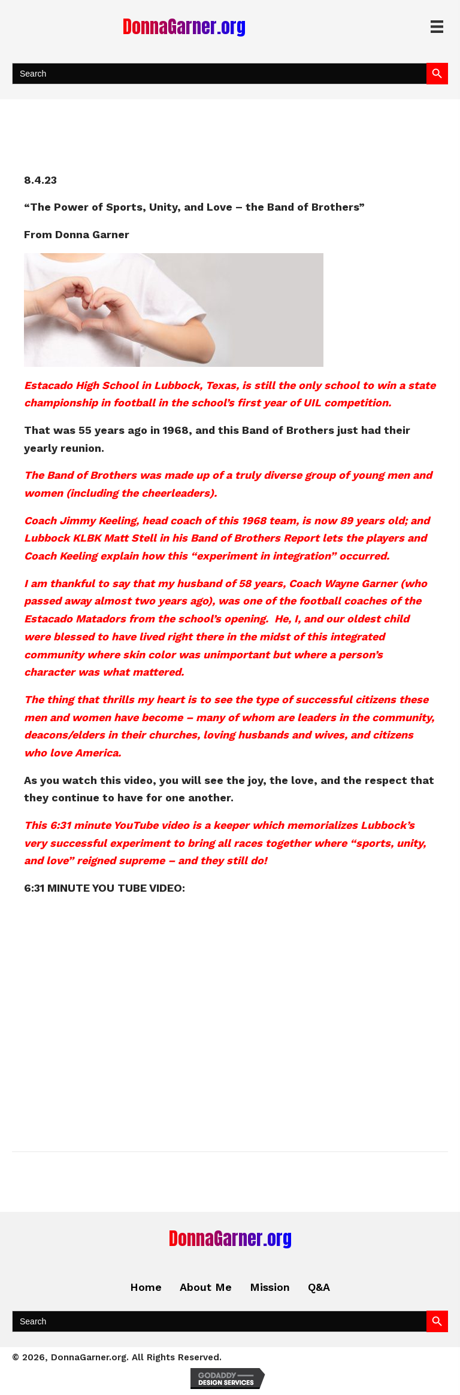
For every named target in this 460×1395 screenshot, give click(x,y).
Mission (270, 1287)
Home (146, 1287)
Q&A (319, 1287)
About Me (206, 1287)
